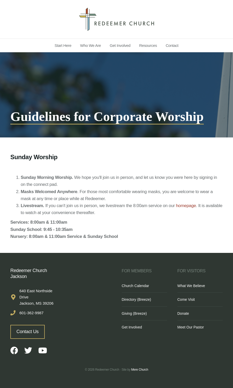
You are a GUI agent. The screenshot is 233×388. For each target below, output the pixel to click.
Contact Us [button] (28, 331)
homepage (186, 205)
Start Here (63, 45)
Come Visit (186, 299)
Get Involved (120, 45)
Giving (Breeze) (134, 313)
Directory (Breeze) (136, 299)
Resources (148, 45)
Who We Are (90, 45)
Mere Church (139, 369)
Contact (172, 45)
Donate (183, 313)
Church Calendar (135, 286)
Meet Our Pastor (190, 327)
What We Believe (191, 286)
